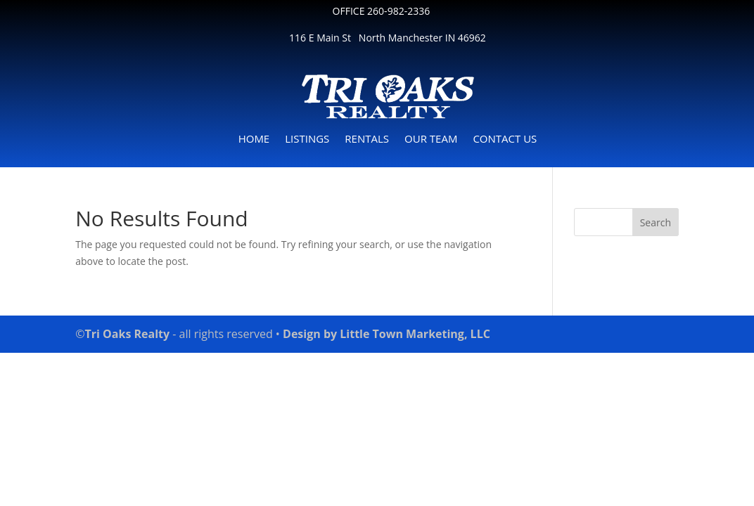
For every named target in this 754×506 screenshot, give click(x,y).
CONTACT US (505, 139)
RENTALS (367, 139)
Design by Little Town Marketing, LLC (385, 334)
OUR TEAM (430, 139)
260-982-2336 (398, 11)
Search (655, 222)
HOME (254, 139)
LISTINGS (307, 139)
